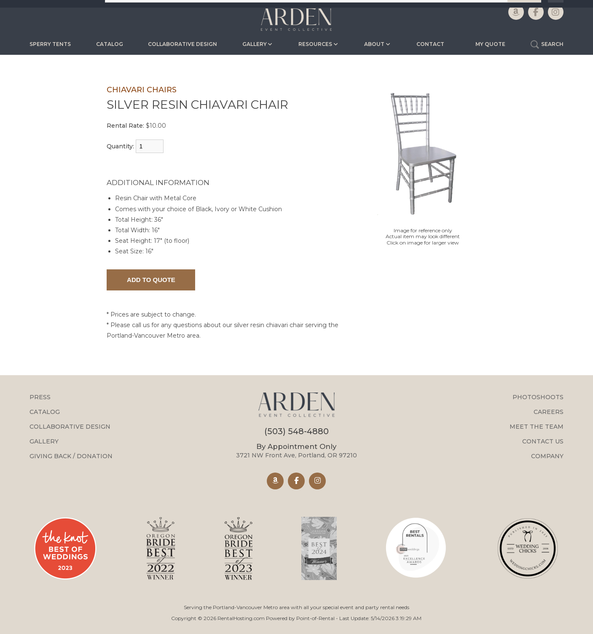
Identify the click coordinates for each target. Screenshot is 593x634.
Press (40, 397)
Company (547, 456)
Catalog (109, 44)
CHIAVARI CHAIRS (142, 89)
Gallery (44, 441)
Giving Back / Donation (71, 456)
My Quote (490, 44)
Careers (548, 412)
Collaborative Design (182, 44)
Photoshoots (538, 397)
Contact (430, 44)
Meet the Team (536, 426)
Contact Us (542, 441)
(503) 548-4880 (296, 431)
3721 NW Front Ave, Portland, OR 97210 (296, 450)
